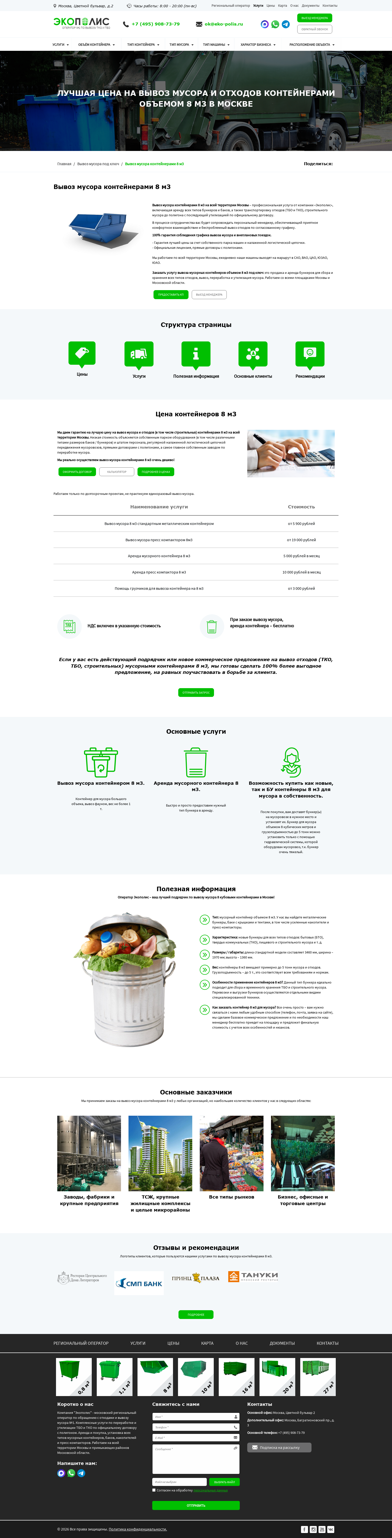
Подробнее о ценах (156, 472)
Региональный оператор (231, 5)
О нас (294, 5)
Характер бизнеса (256, 44)
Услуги (258, 5)
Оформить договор (77, 472)
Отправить (196, 1505)
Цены (270, 5)
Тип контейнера (141, 44)
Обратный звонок (315, 29)
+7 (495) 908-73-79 (156, 24)
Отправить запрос (196, 692)
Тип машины (214, 44)
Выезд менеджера (315, 18)
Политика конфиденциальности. (138, 1528)
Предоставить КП (171, 294)
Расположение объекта (310, 44)
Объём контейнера (94, 44)
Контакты (329, 5)
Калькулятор (116, 472)
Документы (310, 5)
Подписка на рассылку (280, 1447)
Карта (282, 5)
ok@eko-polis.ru (224, 24)
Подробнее (196, 1314)
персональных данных (211, 1490)
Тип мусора (179, 44)
